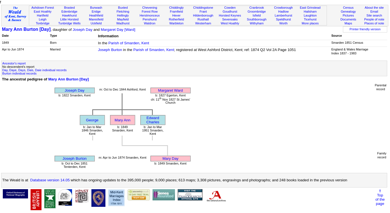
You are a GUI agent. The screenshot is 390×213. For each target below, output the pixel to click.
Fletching (123, 11)
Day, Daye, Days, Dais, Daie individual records (34, 70)
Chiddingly (176, 7)
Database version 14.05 (50, 180)
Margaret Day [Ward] (118, 29)
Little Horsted (69, 19)
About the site (374, 7)
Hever (176, 15)
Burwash (96, 7)
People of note (374, 19)
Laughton (310, 15)
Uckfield (96, 23)
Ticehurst (310, 19)
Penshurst (150, 19)
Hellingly (123, 15)
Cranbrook (257, 7)
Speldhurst (283, 19)
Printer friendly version (365, 29)
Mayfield (123, 19)
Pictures (348, 15)
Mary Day (170, 158)
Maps (348, 23)
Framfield (176, 11)
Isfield (257, 15)
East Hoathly (43, 11)
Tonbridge (43, 23)
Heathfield (96, 15)
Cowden (230, 7)
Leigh (43, 19)
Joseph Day (82, 29)
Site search (374, 15)
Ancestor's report (14, 63)
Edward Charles (152, 120)
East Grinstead (310, 7)
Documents (348, 19)
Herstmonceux (150, 15)
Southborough (257, 19)
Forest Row (150, 11)
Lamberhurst (283, 15)
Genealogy (348, 11)
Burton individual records (19, 73)
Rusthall (203, 19)
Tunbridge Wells (69, 23)
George (92, 120)
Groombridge (257, 11)
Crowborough (283, 7)
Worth (283, 23)
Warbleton (176, 23)
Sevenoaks (230, 19)
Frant (203, 11)
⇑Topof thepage (380, 197)
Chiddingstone (203, 7)
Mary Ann (122, 120)
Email (374, 11)
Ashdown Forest (42, 7)
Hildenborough (203, 15)
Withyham (257, 23)
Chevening (149, 7)
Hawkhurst (69, 15)
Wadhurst (123, 23)
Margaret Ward (170, 90)
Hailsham (310, 11)
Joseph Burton (110, 50)
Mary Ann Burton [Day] (26, 29)
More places (310, 23)
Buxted (123, 7)
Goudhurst (230, 11)
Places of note (374, 23)
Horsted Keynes (230, 15)
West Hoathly (230, 23)
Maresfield (96, 19)
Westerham (203, 23)
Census (348, 7)
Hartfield (42, 15)
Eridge (96, 11)
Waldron (149, 23)
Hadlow (283, 11)
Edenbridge (69, 11)
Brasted (69, 7)
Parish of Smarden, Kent (129, 43)
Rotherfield (176, 19)
